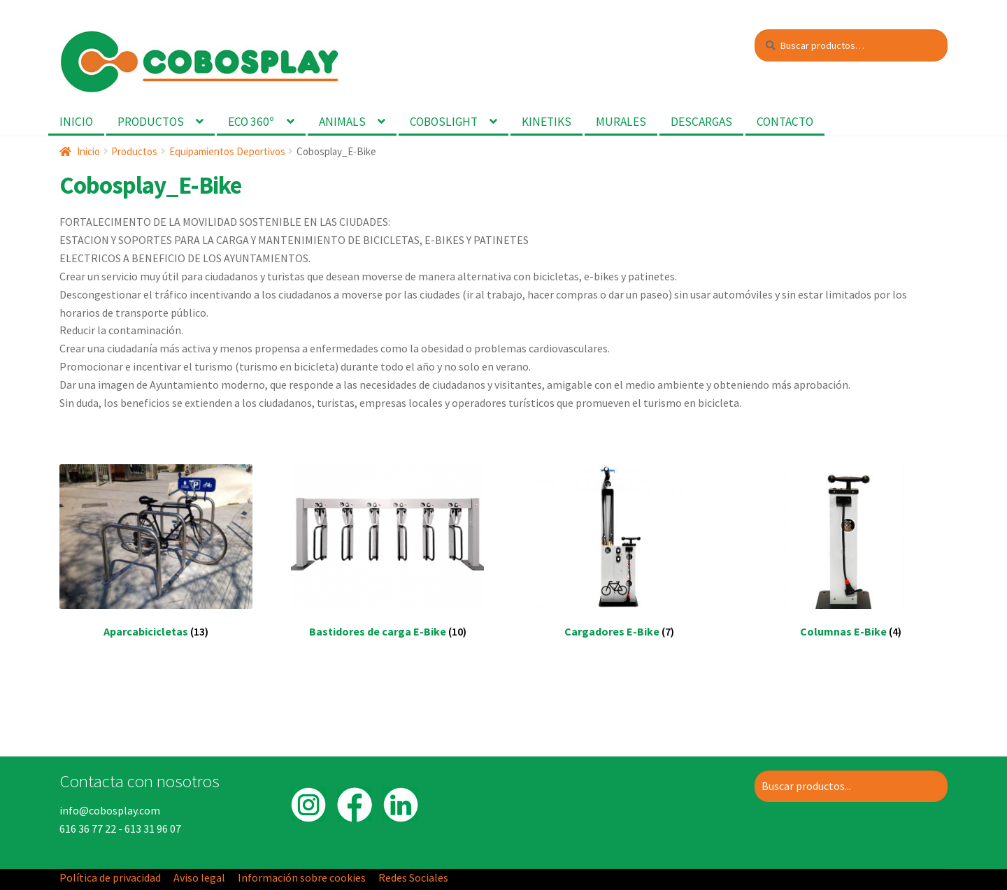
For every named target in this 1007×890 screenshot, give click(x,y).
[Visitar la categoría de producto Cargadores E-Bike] (619, 560)
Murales (621, 121)
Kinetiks (546, 121)
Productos (150, 121)
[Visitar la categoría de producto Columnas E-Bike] (851, 560)
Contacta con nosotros (139, 781)
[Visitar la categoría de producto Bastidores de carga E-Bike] (387, 560)
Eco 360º (251, 121)
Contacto (785, 121)
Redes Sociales (413, 877)
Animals (342, 121)
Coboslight (444, 121)
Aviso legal (199, 877)
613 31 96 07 (152, 828)
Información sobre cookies (302, 877)
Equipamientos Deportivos (227, 151)
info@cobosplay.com (109, 810)
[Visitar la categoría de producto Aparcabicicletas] (155, 560)
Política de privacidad (110, 877)
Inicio (76, 121)
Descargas (701, 121)
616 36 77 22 (87, 828)
